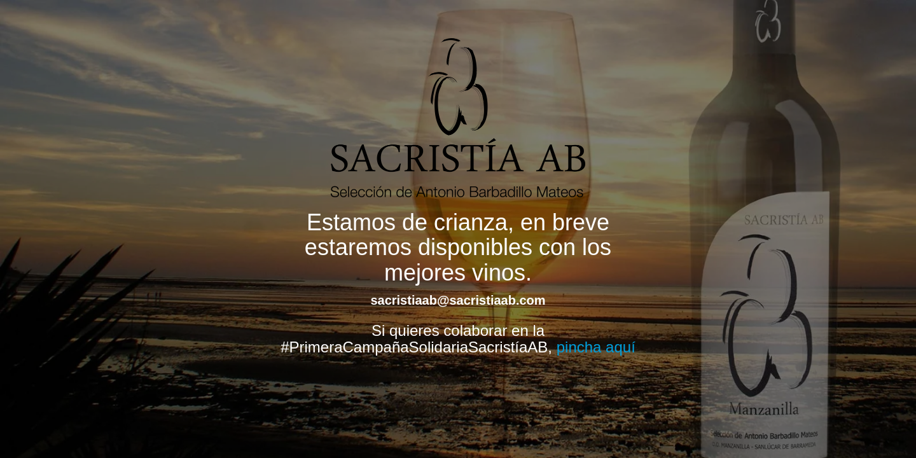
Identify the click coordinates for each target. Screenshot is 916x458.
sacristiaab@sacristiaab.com (457, 300)
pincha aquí (596, 347)
